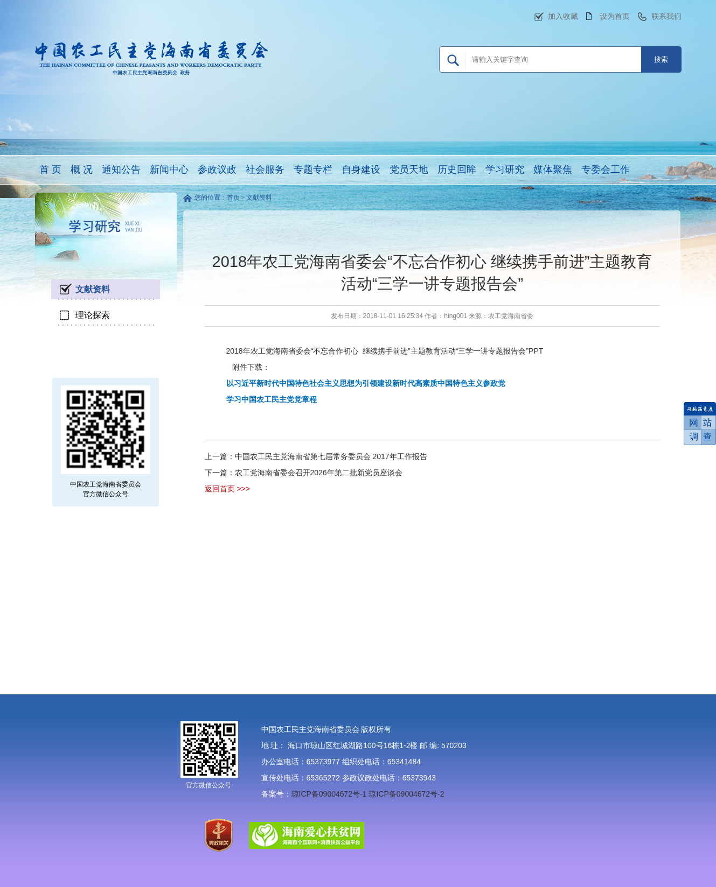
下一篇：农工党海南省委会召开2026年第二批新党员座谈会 (303, 472)
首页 (233, 197)
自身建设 (361, 169)
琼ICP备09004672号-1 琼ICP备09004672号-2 (367, 794)
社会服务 (265, 169)
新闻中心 (169, 169)
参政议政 (217, 169)
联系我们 (666, 16)
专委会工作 (605, 169)
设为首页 (615, 16)
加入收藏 (563, 16)
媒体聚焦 (552, 169)
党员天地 (409, 169)
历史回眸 (456, 169)
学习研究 (504, 169)
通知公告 (121, 169)
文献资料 (92, 289)
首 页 (50, 169)
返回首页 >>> (227, 488)
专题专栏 (313, 169)
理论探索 (92, 315)
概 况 (82, 169)
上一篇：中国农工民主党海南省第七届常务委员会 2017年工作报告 (316, 456)
